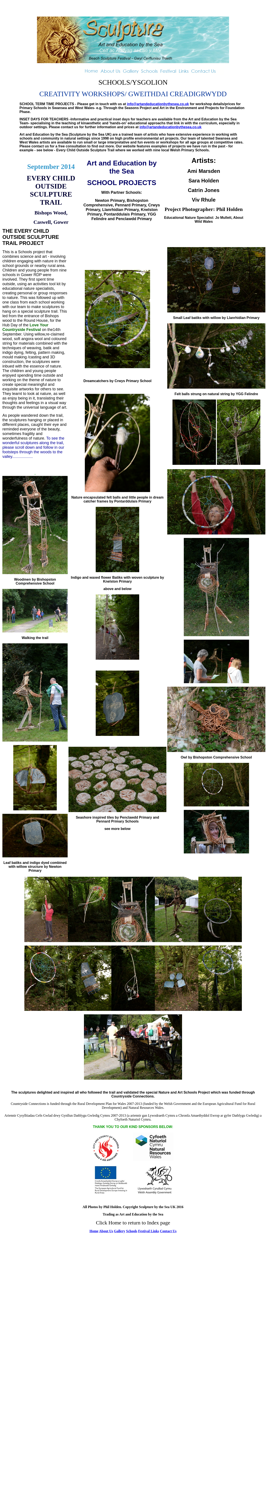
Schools (131, 1231)
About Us (106, 1231)
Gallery (119, 1231)
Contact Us (168, 1231)
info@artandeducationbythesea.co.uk (158, 104)
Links (155, 1231)
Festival (144, 1231)
